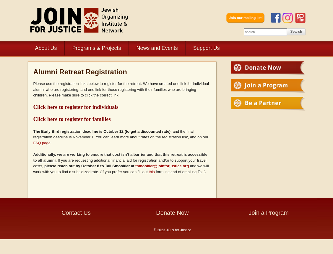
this (152, 172)
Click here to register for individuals (75, 107)
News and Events (157, 48)
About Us (46, 48)
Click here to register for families (72, 119)
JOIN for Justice (79, 19)
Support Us (206, 48)
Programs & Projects (96, 48)
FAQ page (42, 143)
